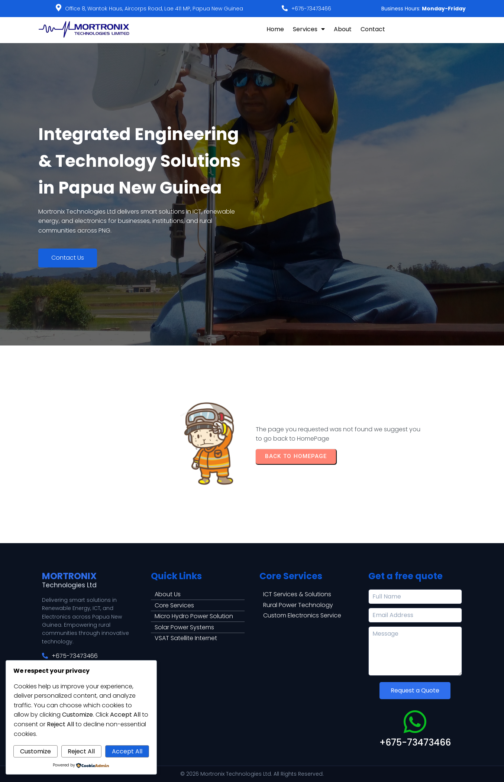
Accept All (127, 751)
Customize (35, 751)
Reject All (81, 751)
